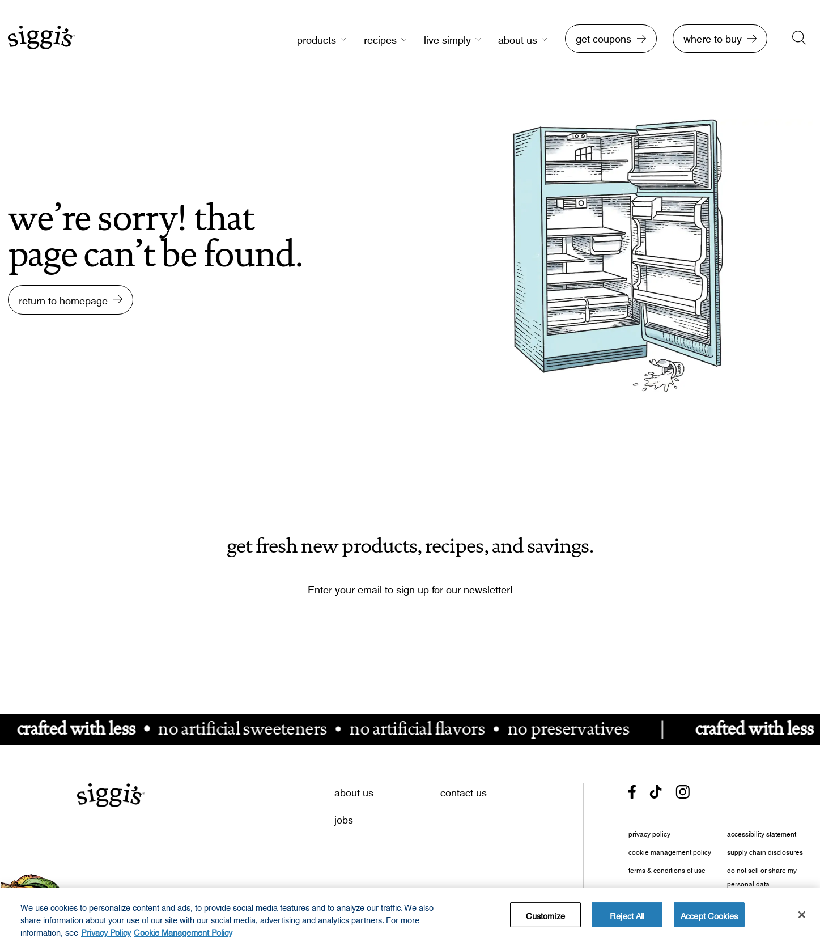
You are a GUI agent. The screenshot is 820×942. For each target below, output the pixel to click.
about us (517, 38)
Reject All (627, 918)
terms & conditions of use (667, 869)
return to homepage (63, 298)
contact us (463, 790)
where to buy (712, 36)
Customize (545, 918)
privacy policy (649, 832)
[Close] (801, 918)
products (316, 38)
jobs (343, 817)
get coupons (603, 36)
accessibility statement (761, 832)
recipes (380, 38)
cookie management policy (669, 851)
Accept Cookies (709, 918)
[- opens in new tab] (632, 792)
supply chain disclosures (765, 851)
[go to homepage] (41, 43)
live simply (447, 38)
